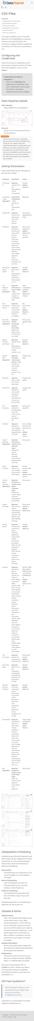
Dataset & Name (8, 30)
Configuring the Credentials (11, 21)
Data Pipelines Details (10, 23)
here (21, 905)
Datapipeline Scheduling (10, 28)
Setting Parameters (9, 26)
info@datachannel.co (13, 995)
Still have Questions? (9, 33)
